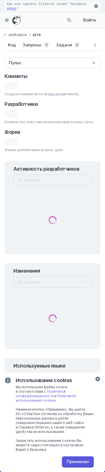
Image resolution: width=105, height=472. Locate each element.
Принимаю (78, 461)
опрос (12, 8)
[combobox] (52, 62)
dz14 (36, 35)
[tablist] (46, 46)
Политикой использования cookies (46, 398)
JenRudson (17, 35)
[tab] (11, 45)
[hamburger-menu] (6, 20)
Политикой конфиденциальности (41, 393)
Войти (89, 20)
